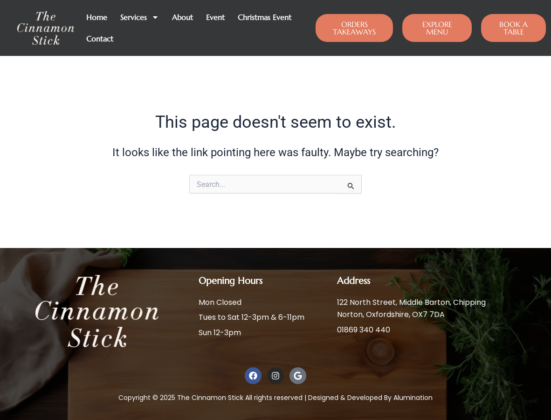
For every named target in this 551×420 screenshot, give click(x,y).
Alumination (413, 397)
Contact (99, 38)
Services (139, 17)
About (182, 17)
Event (215, 17)
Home (96, 17)
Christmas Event (264, 17)
